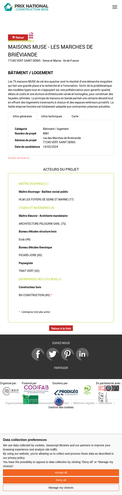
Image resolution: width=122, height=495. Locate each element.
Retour (18, 37)
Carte (75, 116)
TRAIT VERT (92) (29, 271)
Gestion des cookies (61, 407)
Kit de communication (41, 403)
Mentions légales (84, 403)
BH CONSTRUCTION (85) (35, 295)
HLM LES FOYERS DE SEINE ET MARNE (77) (46, 199)
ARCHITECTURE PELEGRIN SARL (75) (42, 224)
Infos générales (22, 116)
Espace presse (14, 403)
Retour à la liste (61, 328)
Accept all (61, 472)
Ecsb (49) (25, 239)
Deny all (61, 480)
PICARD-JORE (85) (30, 255)
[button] (114, 7)
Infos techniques (51, 116)
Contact (64, 403)
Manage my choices (61, 487)
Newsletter (105, 403)
